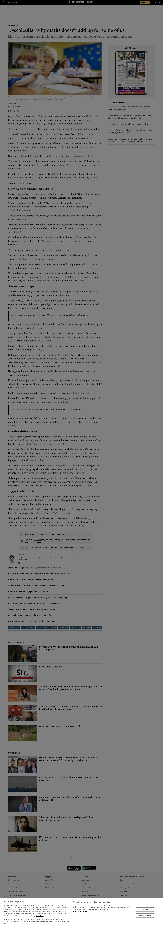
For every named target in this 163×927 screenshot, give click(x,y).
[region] (81, 912)
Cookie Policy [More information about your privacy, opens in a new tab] (40, 916)
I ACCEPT (145, 909)
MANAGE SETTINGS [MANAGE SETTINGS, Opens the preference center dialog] (145, 915)
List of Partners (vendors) (81, 911)
